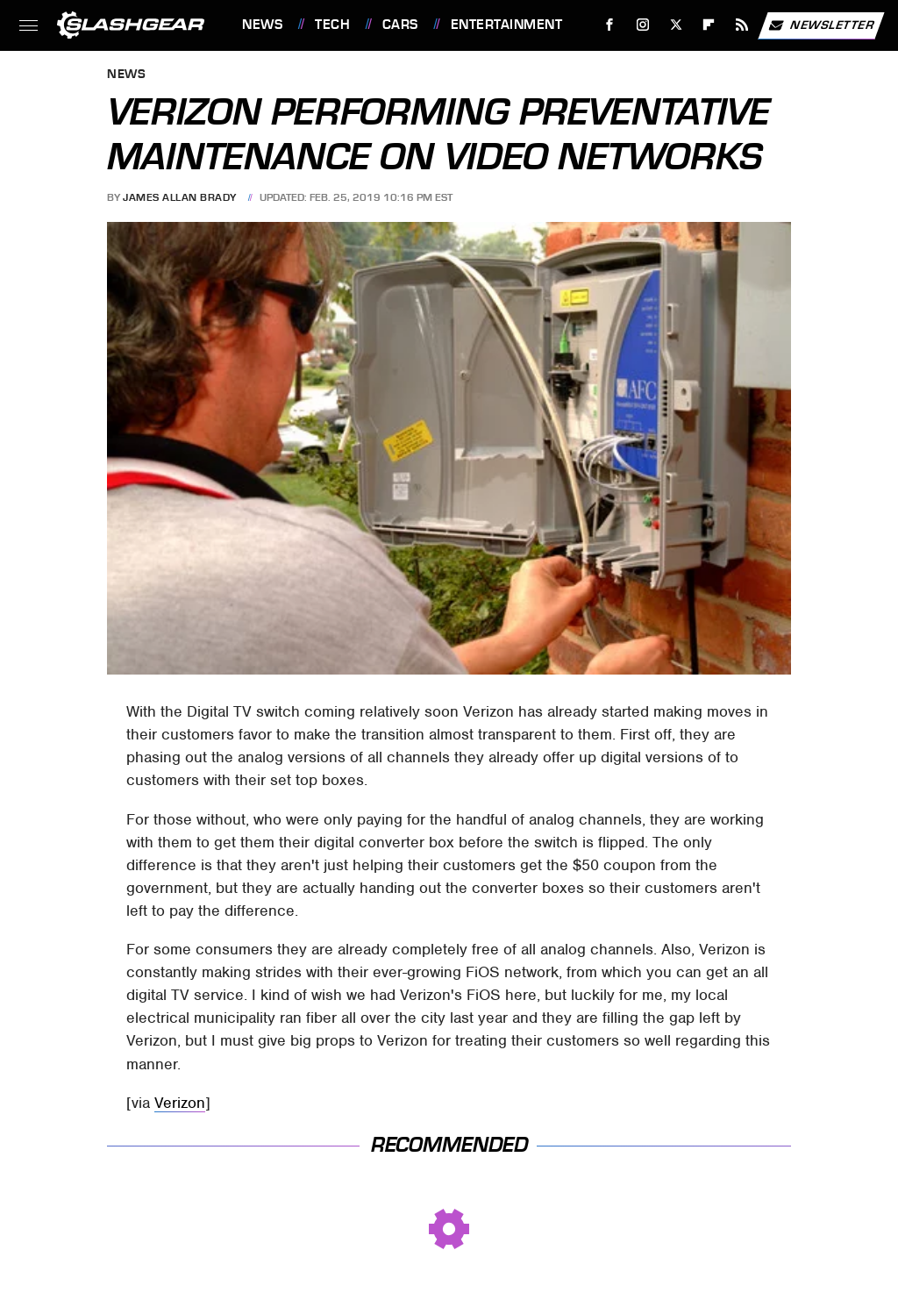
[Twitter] (675, 25)
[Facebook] (610, 25)
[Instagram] (643, 25)
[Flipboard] (709, 25)
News (262, 24)
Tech (332, 24)
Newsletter (821, 25)
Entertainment (507, 24)
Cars (400, 24)
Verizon (179, 1102)
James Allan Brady (180, 197)
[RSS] (742, 25)
